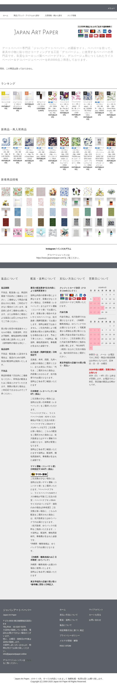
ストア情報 (70, 16)
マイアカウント (96, 609)
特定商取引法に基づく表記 (72, 630)
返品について (66, 625)
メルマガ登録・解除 (69, 640)
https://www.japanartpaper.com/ (50, 258)
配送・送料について (69, 620)
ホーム (5, 16)
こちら (28, 660)
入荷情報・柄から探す (51, 16)
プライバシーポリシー (70, 635)
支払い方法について (69, 615)
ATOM (68, 646)
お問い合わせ (95, 620)
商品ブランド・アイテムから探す (25, 16)
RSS (62, 646)
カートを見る (95, 615)
